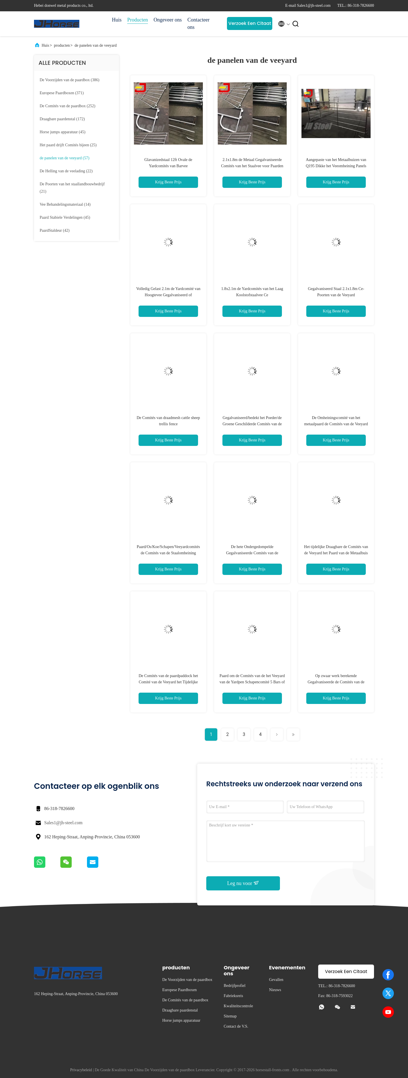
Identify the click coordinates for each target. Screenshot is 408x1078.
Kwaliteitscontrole (238, 1006)
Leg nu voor (243, 883)
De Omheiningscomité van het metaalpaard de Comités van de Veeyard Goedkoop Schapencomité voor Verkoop (336, 424)
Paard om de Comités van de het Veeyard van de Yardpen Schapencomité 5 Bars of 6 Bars (252, 682)
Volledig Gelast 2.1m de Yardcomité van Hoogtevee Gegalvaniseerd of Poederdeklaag (168, 295)
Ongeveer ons (168, 20)
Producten (137, 20)
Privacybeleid (81, 1070)
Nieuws (275, 990)
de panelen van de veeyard (95, 45)
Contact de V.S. (236, 1026)
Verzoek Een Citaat (249, 23)
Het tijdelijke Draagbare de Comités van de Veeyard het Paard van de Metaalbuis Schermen (336, 553)
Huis (117, 20)
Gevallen (276, 980)
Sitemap (230, 1016)
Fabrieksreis (233, 996)
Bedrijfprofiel (234, 985)
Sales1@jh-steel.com (63, 822)
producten (62, 45)
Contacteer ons (198, 23)
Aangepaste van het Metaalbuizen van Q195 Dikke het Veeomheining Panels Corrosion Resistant (336, 166)
